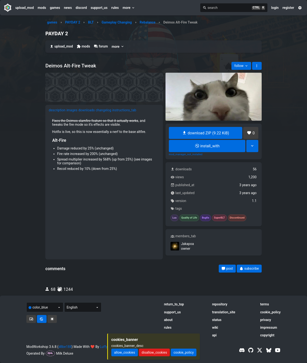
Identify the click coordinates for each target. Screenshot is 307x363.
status (216, 320)
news (68, 8)
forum (101, 46)
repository (219, 304)
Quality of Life (189, 217)
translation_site (223, 312)
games (55, 8)
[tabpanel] (104, 146)
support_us (99, 8)
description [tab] (57, 110)
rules (115, 8)
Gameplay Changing (116, 22)
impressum (268, 327)
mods (42, 8)
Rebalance (147, 22)
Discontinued (237, 217)
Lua (174, 217)
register (288, 8)
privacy (265, 320)
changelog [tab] (103, 110)
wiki (215, 327)
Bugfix (205, 217)
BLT (91, 22)
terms (264, 304)
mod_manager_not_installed (185, 154)
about (168, 320)
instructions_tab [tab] (124, 110)
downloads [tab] (86, 110)
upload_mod (24, 8)
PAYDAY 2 (72, 22)
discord (81, 8)
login (275, 8)
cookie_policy (270, 312)
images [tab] (71, 110)
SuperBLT (219, 217)
